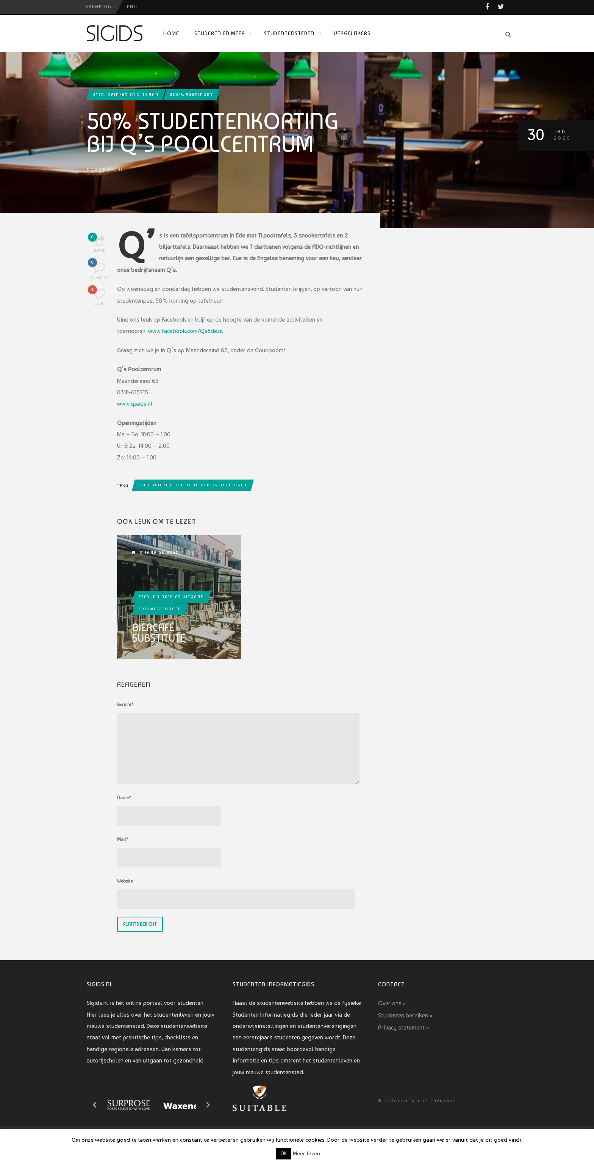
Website (125, 881)
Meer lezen (306, 1153)
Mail (122, 839)
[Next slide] (208, 1105)
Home (171, 33)
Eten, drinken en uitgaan (126, 94)
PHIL (133, 6)
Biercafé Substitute (159, 633)
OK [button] (283, 1153)
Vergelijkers (352, 33)
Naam (124, 797)
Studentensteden (289, 33)
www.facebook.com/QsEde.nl (185, 330)
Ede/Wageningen (191, 94)
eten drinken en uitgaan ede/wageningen (193, 485)
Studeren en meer (219, 33)
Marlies (113, 169)
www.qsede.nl (135, 403)
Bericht (125, 704)
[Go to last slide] (95, 1105)
